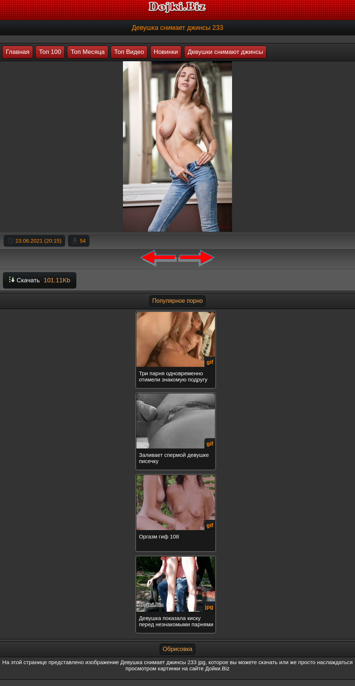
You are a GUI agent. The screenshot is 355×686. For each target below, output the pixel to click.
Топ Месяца (87, 51)
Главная (17, 51)
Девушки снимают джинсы (225, 51)
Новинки (166, 51)
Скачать (39, 280)
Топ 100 (50, 51)
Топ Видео (129, 51)
